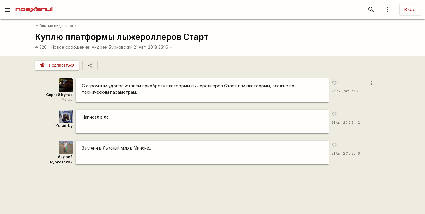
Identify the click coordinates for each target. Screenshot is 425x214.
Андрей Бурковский (112, 47)
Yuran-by (64, 125)
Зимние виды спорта (56, 25)
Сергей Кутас (59, 94)
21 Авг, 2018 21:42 (346, 123)
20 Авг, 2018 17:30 (346, 91)
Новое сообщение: (70, 47)
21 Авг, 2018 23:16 (153, 47)
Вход (410, 9)
